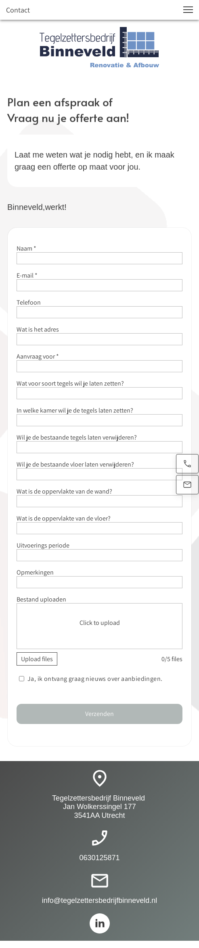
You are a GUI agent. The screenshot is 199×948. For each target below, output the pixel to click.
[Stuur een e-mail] (187, 484)
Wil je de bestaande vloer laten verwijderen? (75, 464)
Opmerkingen (35, 572)
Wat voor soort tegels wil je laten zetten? (70, 383)
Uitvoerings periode (43, 545)
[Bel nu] (187, 463)
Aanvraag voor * (38, 356)
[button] (188, 9)
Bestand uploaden (41, 599)
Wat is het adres (38, 329)
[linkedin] (100, 923)
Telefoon (29, 302)
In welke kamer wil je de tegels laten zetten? (75, 410)
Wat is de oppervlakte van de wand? (64, 491)
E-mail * (27, 275)
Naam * (26, 248)
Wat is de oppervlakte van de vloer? (64, 518)
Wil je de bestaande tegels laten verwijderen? (77, 437)
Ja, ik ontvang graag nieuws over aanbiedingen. (95, 678)
